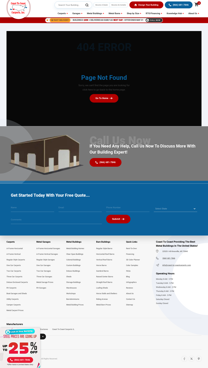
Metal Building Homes (75, 248)
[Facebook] (184, 359)
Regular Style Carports (15, 260)
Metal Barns (114, 13)
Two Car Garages (43, 271)
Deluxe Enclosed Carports (17, 282)
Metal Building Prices (75, 305)
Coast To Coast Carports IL (63, 329)
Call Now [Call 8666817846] (153, 20)
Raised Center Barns (104, 276)
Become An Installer (119, 5)
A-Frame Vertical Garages (47, 254)
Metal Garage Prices (44, 282)
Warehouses (71, 288)
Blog (128, 276)
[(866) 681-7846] (179, 4)
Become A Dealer (101, 5)
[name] (32, 209)
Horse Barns (101, 265)
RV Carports (11, 288)
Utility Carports (12, 299)
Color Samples (132, 265)
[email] (80, 209)
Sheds (69, 276)
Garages (76, 13)
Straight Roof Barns (104, 282)
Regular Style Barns (104, 248)
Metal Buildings (94, 13)
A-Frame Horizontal (14, 248)
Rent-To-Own (131, 248)
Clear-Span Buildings (74, 254)
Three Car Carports (14, 276)
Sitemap (129, 305)
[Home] (146, 4)
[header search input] (73, 5)
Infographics (131, 282)
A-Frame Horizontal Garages (48, 248)
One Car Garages (43, 265)
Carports (62, 13)
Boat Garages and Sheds (16, 293)
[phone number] (128, 209)
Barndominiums (72, 299)
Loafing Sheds (102, 288)
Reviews (129, 288)
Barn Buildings (103, 242)
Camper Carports (13, 305)
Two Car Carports (13, 271)
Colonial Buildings (73, 260)
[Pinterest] (198, 359)
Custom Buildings (73, 265)
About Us (192, 13)
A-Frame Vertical (13, 254)
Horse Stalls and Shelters (106, 293)
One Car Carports (13, 265)
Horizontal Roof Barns (105, 254)
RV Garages (41, 288)
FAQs (128, 271)
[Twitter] (191, 359)
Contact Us (130, 299)
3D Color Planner (133, 260)
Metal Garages (43, 242)
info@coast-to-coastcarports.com (176, 265)
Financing (130, 254)
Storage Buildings (73, 282)
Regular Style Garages (45, 260)
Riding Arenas (102, 299)
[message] (56, 221)
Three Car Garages (44, 276)
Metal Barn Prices (103, 305)
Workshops (71, 293)
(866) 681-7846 (168, 258)
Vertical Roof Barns (104, 260)
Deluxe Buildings (73, 271)
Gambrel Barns (102, 271)
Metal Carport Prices (15, 310)
